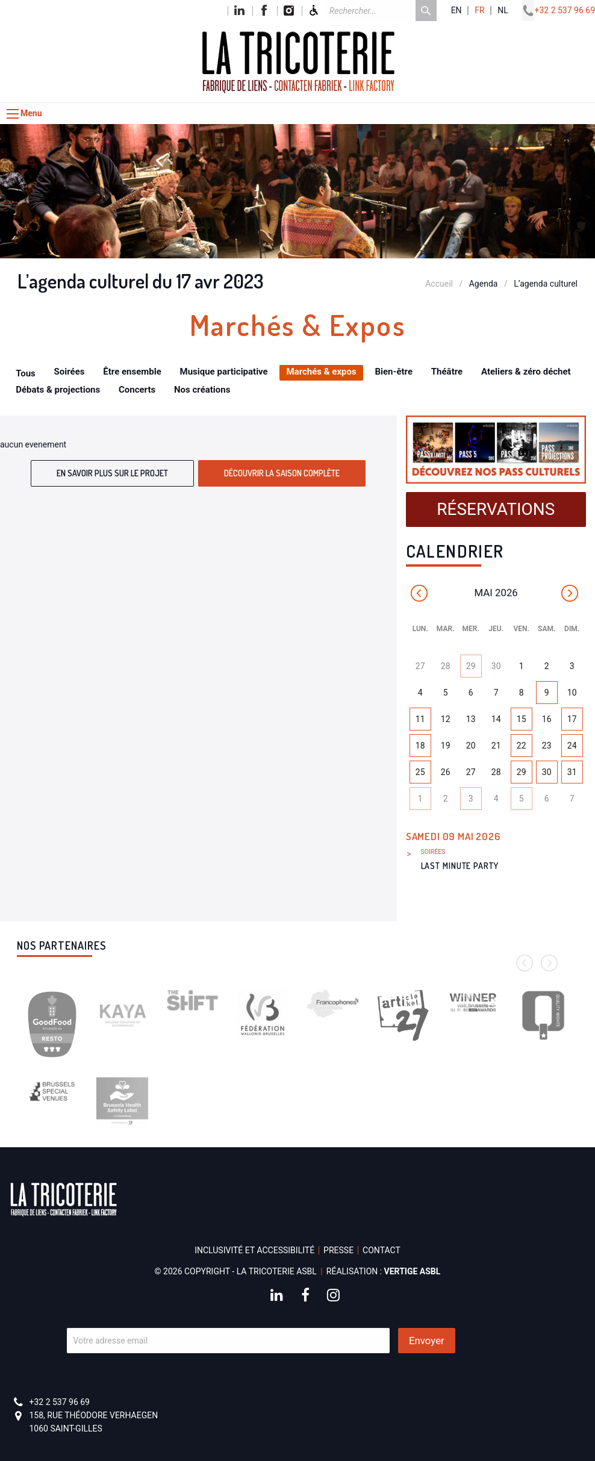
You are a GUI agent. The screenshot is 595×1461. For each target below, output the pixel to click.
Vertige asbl (412, 1271)
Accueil (439, 283)
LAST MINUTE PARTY (460, 866)
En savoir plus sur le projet (112, 473)
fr (479, 10)
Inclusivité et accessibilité (254, 1250)
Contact (381, 1250)
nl (502, 10)
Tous (26, 373)
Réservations (496, 509)
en (456, 10)
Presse (338, 1250)
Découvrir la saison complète (282, 473)
